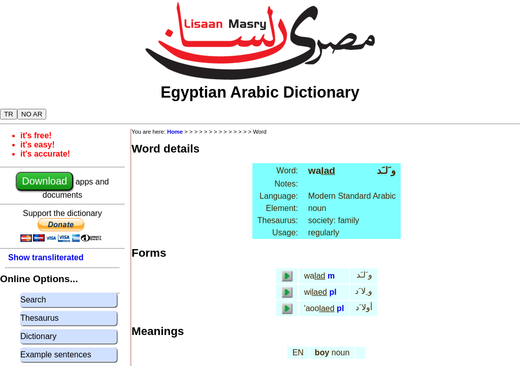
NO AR (31, 114)
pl (332, 292)
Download (44, 181)
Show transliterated (45, 257)
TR (8, 114)
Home (175, 132)
